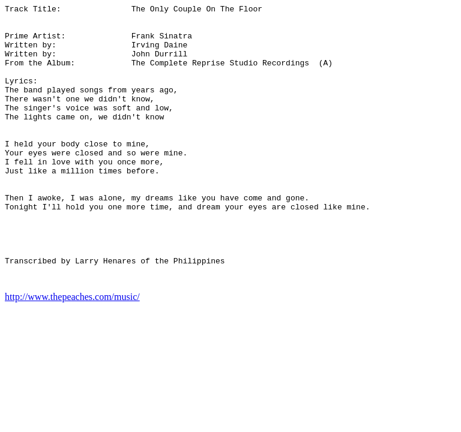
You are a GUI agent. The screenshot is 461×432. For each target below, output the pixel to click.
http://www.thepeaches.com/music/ (72, 352)
